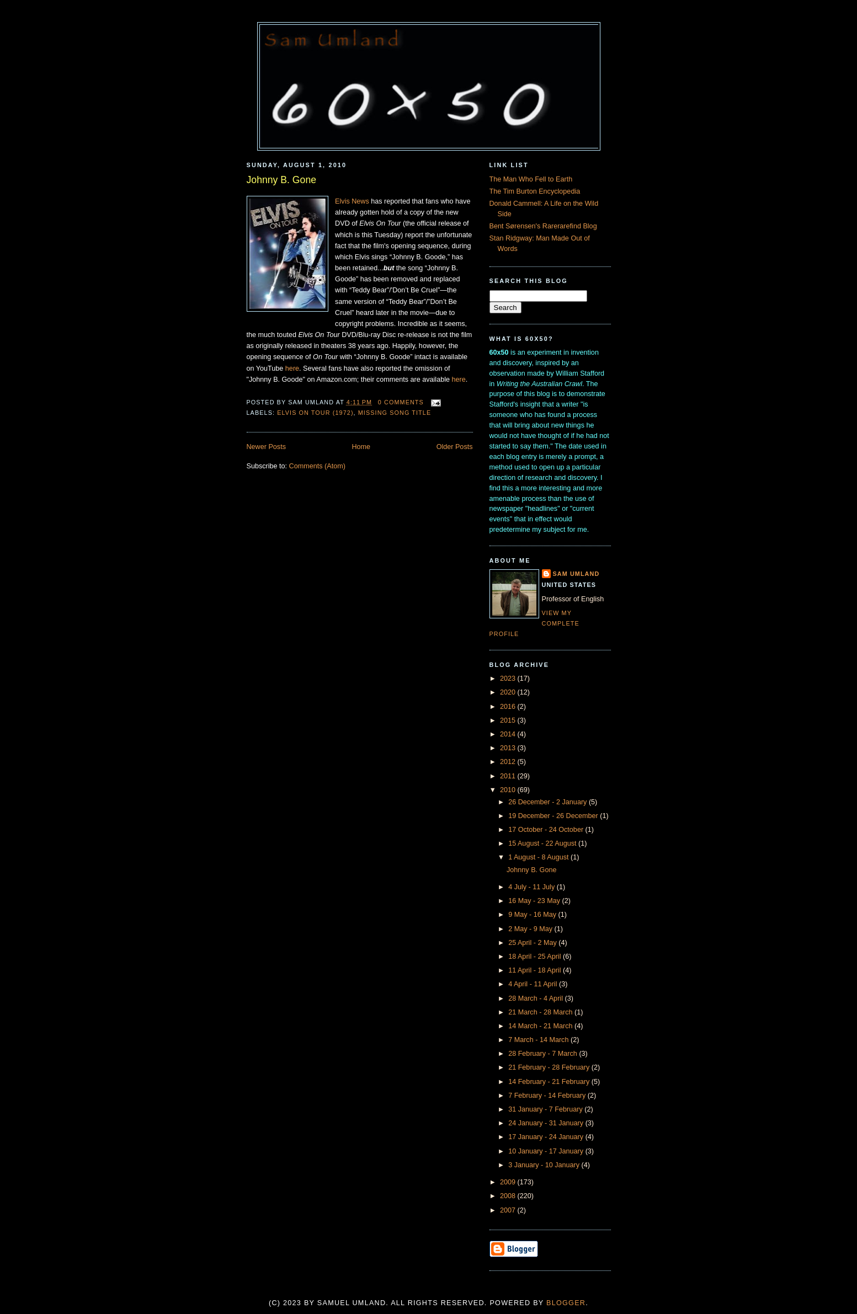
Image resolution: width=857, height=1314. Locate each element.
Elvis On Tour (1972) (315, 412)
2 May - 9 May (531, 929)
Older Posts (455, 447)
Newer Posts (266, 447)
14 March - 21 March (541, 1026)
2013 (509, 748)
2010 (509, 790)
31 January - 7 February (546, 1109)
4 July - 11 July (532, 887)
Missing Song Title (394, 412)
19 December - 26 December (554, 816)
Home (361, 447)
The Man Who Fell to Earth (531, 179)
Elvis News (352, 201)
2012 (509, 762)
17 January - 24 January (546, 1137)
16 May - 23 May (535, 901)
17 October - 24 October (546, 830)
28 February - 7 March (543, 1053)
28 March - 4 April (536, 998)
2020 (509, 692)
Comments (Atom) (317, 466)
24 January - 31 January (546, 1123)
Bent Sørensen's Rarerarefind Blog (543, 226)
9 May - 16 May (533, 914)
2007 (509, 1210)
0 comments (401, 402)
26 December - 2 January (548, 802)
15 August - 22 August (543, 843)
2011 (509, 776)
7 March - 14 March (539, 1040)
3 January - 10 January (544, 1165)
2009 (509, 1182)
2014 (509, 734)
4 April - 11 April (533, 984)
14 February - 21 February (550, 1082)
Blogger (565, 1303)
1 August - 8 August (539, 857)
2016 (509, 707)
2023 (509, 678)
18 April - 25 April (535, 956)
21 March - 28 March (541, 1012)
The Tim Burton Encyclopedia (535, 191)
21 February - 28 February (550, 1067)
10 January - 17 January (546, 1151)
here (292, 368)
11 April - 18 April (535, 970)
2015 (509, 720)
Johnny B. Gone (282, 179)
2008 (509, 1196)
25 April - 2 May (533, 943)
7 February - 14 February (548, 1095)
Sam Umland (576, 573)
